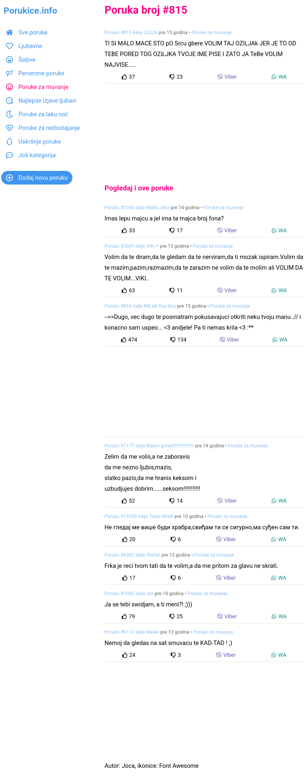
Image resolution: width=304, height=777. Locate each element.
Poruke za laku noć (37, 114)
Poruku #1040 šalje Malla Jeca (137, 207)
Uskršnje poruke (33, 141)
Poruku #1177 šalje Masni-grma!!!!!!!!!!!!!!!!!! (149, 446)
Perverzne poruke (35, 73)
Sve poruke (27, 32)
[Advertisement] (204, 128)
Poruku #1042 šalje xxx (128, 593)
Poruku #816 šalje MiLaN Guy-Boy (140, 306)
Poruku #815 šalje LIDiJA (131, 32)
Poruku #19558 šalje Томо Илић (138, 516)
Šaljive (20, 59)
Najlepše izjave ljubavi (41, 100)
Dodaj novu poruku (37, 177)
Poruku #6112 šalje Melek (131, 632)
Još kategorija (31, 155)
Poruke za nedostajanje (43, 127)
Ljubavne (24, 46)
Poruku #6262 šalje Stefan (132, 555)
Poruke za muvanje (37, 86)
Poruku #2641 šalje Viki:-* (131, 246)
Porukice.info (30, 10)
